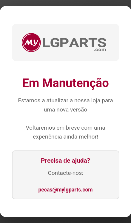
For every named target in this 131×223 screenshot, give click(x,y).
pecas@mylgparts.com (65, 190)
